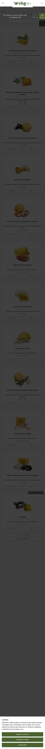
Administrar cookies (22, 739)
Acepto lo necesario (22, 734)
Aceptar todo (22, 745)
